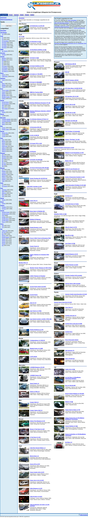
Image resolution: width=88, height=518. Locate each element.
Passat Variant (5, 237)
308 (3, 166)
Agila (3, 139)
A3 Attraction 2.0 (35, 41)
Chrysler (3, 53)
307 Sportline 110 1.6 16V (71, 96)
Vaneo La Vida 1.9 (34, 391)
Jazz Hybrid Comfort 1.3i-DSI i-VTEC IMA (41, 319)
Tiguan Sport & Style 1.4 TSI (72, 409)
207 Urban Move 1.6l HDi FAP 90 (73, 88)
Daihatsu (3, 78)
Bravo (3, 83)
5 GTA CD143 (33, 356)
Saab (2, 183)
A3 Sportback (5, 41)
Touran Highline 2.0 (71, 426)
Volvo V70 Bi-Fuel (70, 358)
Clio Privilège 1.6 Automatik (72, 131)
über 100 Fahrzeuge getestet (61, 23)
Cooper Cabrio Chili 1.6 (36, 410)
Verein (21, 14)
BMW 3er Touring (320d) (36, 92)
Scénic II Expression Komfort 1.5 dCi (75, 177)
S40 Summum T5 (69, 350)
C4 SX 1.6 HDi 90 (34, 135)
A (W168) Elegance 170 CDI (37, 367)
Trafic (3, 181)
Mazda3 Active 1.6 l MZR (36, 348)
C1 (2, 61)
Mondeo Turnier (6, 97)
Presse (27, 14)
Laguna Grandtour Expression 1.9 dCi (64, 147)
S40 (3, 225)
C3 (2, 63)
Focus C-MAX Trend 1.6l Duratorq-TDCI (40, 238)
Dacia (2, 73)
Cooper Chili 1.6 (34, 402)
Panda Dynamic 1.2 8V (36, 227)
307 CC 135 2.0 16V (70, 104)
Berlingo (4, 58)
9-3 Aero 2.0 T (68, 195)
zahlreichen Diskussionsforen (61, 26)
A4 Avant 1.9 (34, 58)
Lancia (2, 110)
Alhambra (4, 189)
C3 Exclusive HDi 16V (35, 127)
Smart (2, 202)
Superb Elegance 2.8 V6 (71, 254)
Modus (3, 176)
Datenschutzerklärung (6, 19)
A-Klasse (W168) (6, 119)
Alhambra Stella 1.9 (60, 214)
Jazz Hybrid (5, 108)
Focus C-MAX (5, 90)
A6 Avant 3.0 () (36, 82)
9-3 (2, 184)
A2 (2, 37)
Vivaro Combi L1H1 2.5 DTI (37, 472)
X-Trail (3, 134)
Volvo (2, 224)
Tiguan (3, 239)
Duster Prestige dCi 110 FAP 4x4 (38, 178)
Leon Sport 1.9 (70, 243)
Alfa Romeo (4, 32)
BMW (2, 49)
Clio (3, 169)
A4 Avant (4, 42)
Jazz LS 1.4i (33, 302)
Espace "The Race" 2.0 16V (72, 139)
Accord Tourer (5, 102)
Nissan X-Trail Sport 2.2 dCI (37, 429)
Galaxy (3, 93)
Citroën (2, 56)
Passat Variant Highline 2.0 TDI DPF (74, 393)
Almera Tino (5, 133)
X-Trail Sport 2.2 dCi (35, 437)
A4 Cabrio (4, 46)
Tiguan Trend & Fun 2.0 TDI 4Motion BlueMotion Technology (74, 418)
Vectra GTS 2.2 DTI (35, 464)
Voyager (4, 54)
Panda (3, 86)
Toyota (2, 210)
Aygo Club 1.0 (69, 307)
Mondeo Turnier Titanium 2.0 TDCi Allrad (40, 267)
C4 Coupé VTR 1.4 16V (36, 143)
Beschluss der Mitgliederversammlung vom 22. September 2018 (70, 43)
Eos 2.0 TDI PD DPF (70, 385)
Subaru (2, 205)
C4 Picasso (4, 68)
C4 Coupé (4, 66)
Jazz (3, 105)
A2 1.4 (21, 36)
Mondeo (4, 95)
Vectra (3, 143)
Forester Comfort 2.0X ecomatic (73, 275)
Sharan (3, 235)
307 (3, 161)
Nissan (2, 131)
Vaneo (3, 122)
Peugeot (3, 153)
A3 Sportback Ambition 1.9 (38, 49)
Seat (2, 188)
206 (3, 154)
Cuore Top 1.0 (33, 200)
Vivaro (3, 144)
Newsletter (3, 30)
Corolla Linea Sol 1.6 (70, 315)
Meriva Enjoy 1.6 (34, 456)
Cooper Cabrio (5, 129)
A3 (2, 39)
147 (3, 34)
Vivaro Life (4, 146)
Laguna (4, 173)
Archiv (32, 14)
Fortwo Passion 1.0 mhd (71, 264)
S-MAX (3, 98)
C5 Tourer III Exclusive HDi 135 (39, 167)
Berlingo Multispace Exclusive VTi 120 (40, 103)
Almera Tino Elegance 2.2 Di (37, 421)
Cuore (3, 80)
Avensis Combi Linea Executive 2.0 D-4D (76, 294)
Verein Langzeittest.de (79, 28)
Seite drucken (83, 515)
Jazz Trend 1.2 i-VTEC (36, 311)
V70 (3, 227)
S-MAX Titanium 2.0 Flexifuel (37, 276)
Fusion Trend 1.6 (34, 246)
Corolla (3, 217)
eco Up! (4, 232)
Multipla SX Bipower (35, 219)
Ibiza (3, 194)
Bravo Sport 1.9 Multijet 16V (37, 211)
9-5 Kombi (4, 186)
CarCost (16, 14)
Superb (3, 200)
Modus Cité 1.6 (69, 160)
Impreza (4, 208)
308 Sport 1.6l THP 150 (71, 120)
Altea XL (4, 193)
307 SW (4, 164)
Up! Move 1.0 (68, 442)
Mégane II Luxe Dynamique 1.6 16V (74, 152)
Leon (3, 196)
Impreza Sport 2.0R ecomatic (72, 283)
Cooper (4, 127)
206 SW (4, 156)
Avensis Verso (5, 214)
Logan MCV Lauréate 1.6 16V (34, 186)
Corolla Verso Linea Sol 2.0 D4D (73, 323)
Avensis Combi (5, 212)
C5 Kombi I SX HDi (36, 159)
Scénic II (4, 177)
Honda (2, 100)
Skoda (2, 198)
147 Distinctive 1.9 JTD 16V (37, 25)
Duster (3, 74)
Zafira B (4, 149)
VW (1, 229)
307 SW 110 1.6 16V (70, 112)
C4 (2, 64)
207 (3, 159)
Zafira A (4, 148)
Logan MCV (5, 76)
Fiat (1, 82)
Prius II (3, 222)
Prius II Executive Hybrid (71, 339)
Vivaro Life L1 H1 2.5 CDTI (37, 480)
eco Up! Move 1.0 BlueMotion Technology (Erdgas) (73, 378)
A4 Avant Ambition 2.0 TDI (37, 66)
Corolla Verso (5, 218)
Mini (2, 126)
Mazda (2, 114)
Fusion (3, 92)
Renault (3, 168)
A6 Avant (4, 47)
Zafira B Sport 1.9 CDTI (36, 496)
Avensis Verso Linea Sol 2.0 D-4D (63, 302)
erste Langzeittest (72, 20)
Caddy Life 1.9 (70, 369)
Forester (4, 207)
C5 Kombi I (4, 69)
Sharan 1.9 (69, 401)
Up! (3, 245)
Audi (2, 36)
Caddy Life (4, 230)
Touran (3, 242)
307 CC (4, 163)
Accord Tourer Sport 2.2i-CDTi (38, 286)
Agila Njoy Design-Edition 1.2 (38, 448)
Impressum (3, 17)
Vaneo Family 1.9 (34, 383)
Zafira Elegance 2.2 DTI (36, 488)
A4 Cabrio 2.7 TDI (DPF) (36, 74)
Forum (10, 14)
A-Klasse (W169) (6, 121)
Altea (3, 191)
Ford (2, 88)
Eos (3, 234)
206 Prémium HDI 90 (70, 64)
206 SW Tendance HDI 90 (71, 80)
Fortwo (3, 203)
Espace (4, 171)
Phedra (3, 112)
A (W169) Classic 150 (35, 375)
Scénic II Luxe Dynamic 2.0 (72, 169)
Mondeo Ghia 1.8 (23, 262)
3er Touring (4, 51)
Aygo (3, 215)
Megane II (4, 174)
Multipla (4, 85)
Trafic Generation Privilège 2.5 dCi (75, 185)
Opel (2, 138)
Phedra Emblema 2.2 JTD (36, 329)
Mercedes (3, 117)
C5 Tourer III (5, 71)
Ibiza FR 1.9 (69, 235)
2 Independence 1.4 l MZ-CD (37, 340)
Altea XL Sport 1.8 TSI (71, 227)
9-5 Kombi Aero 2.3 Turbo (72, 204)
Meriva (3, 141)
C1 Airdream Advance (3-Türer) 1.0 (39, 119)
